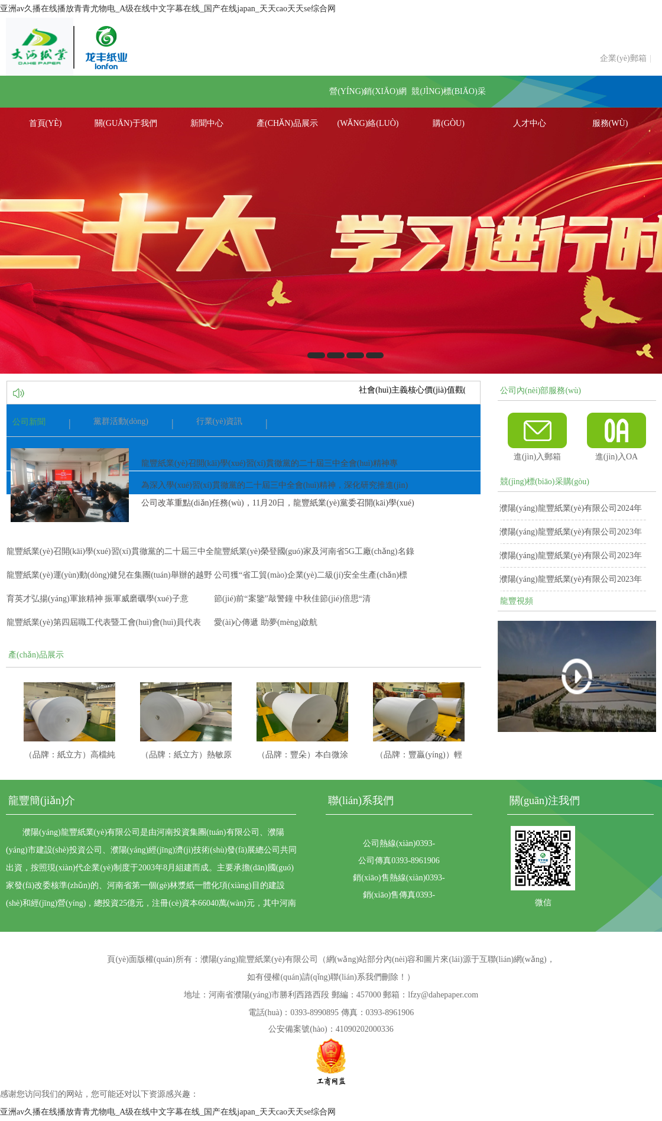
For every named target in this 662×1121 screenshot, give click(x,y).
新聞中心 (206, 123)
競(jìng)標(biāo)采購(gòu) (448, 97)
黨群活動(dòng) (120, 421)
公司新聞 (29, 421)
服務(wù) (610, 123)
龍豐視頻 (516, 601)
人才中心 (529, 123)
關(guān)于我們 (126, 123)
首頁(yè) (45, 123)
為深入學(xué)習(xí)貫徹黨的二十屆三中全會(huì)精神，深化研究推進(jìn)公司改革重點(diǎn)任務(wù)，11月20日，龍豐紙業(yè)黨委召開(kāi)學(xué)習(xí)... (277, 503)
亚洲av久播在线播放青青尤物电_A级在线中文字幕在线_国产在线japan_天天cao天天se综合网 (168, 8)
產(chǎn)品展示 (287, 123)
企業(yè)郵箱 (623, 58)
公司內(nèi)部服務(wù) (540, 390)
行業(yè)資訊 (219, 421)
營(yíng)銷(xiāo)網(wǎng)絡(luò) (368, 97)
